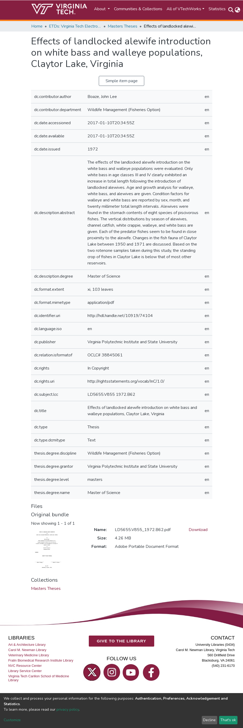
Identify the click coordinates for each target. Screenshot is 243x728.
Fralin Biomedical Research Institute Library (40, 660)
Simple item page (122, 81)
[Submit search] (231, 10)
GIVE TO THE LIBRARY (121, 641)
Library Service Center (25, 671)
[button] (237, 10)
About (100, 9)
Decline (209, 719)
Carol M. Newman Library (27, 650)
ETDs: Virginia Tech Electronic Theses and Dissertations (75, 26)
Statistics (217, 9)
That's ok (228, 719)
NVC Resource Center (25, 666)
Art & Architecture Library (26, 645)
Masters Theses (122, 26)
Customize (12, 719)
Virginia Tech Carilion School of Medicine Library (38, 678)
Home (37, 26)
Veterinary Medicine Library (28, 655)
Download (198, 530)
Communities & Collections (138, 9)
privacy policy (67, 709)
